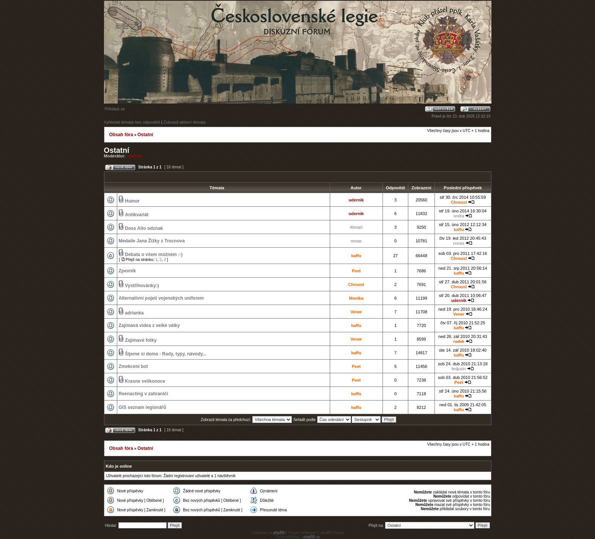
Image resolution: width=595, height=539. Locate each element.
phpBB (279, 533)
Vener (356, 312)
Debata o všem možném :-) (154, 254)
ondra (458, 216)
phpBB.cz (312, 537)
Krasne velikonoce (145, 381)
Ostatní (145, 134)
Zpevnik (127, 270)
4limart (356, 227)
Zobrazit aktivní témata (185, 122)
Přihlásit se (115, 109)
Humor (132, 201)
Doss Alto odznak (144, 228)
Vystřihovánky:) (142, 285)
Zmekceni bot (133, 366)
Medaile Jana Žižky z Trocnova (152, 241)
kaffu (459, 229)
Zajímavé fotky (140, 340)
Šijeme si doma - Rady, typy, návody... (165, 354)
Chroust (459, 202)
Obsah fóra (121, 134)
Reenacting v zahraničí (143, 393)
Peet (356, 271)
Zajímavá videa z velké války (149, 325)
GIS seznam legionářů (142, 407)
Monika (356, 298)
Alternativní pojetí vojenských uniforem (161, 298)
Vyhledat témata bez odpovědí (132, 122)
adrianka (134, 313)
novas (356, 241)
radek (458, 341)
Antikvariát (136, 214)
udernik (134, 156)
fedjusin (459, 368)
